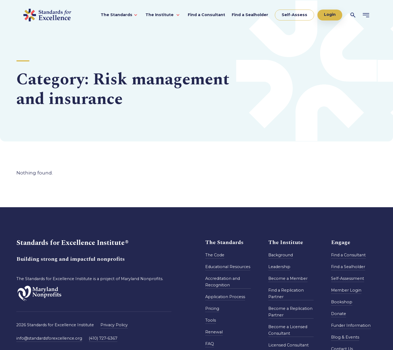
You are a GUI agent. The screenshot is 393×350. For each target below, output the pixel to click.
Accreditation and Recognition (222, 281)
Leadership (279, 266)
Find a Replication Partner (286, 293)
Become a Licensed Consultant (287, 330)
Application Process (225, 296)
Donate (338, 313)
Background (280, 255)
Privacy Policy (114, 324)
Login (330, 14)
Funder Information (351, 325)
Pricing (212, 308)
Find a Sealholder (250, 14)
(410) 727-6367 (103, 338)
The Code (214, 255)
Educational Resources (227, 266)
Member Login (346, 290)
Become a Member (288, 278)
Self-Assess (294, 14)
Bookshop (341, 301)
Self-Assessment (347, 278)
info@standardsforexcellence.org (49, 338)
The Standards (116, 14)
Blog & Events (345, 337)
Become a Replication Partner (290, 312)
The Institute (160, 14)
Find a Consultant (206, 14)
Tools (210, 320)
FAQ (209, 343)
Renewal (214, 332)
